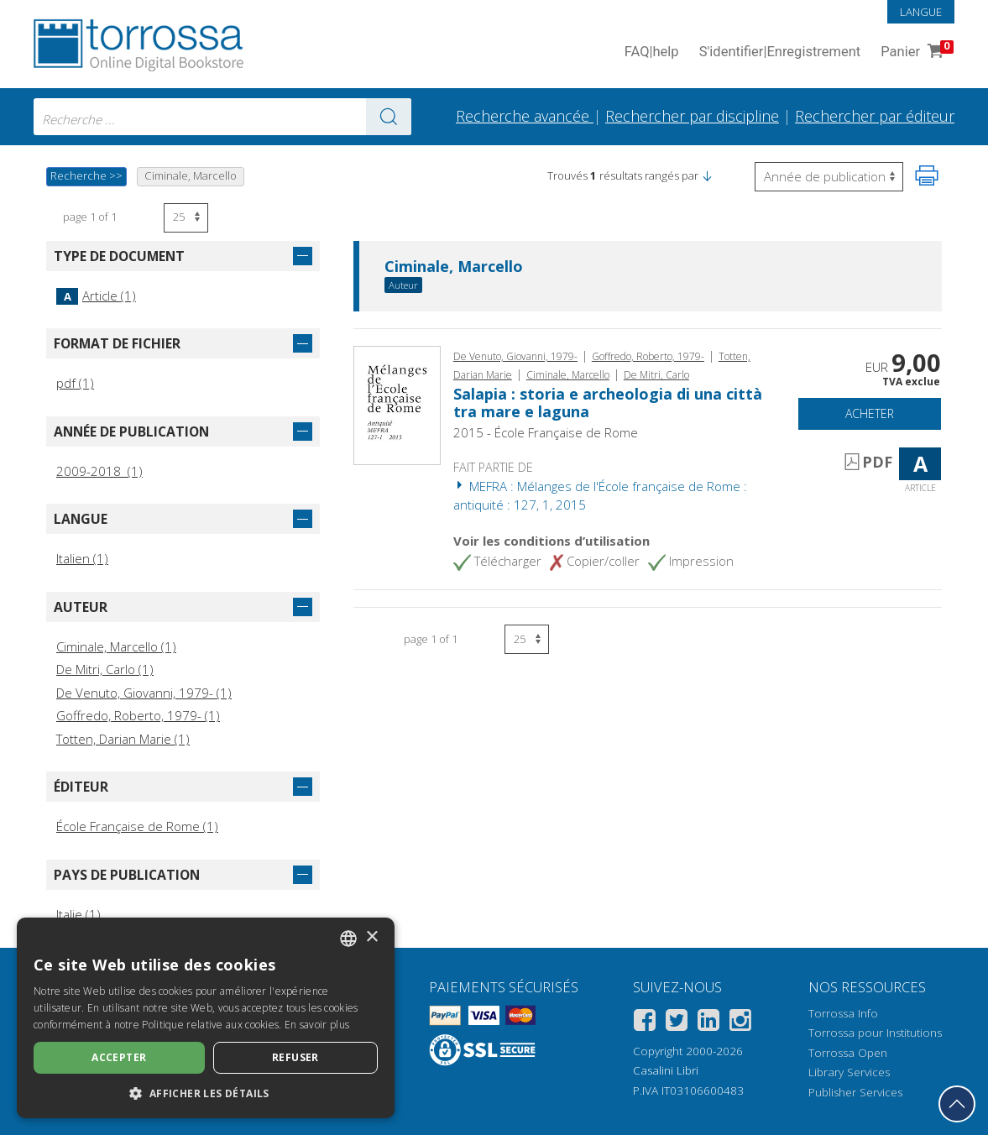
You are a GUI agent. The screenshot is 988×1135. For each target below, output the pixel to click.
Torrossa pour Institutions (875, 1032)
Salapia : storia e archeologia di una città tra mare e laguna (607, 403)
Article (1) (96, 295)
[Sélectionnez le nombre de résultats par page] (186, 218)
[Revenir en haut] (956, 1103)
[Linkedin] (708, 1023)
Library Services (849, 1072)
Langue (921, 11)
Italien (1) (82, 558)
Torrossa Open (847, 1052)
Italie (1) (78, 914)
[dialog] (206, 1018)
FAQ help (652, 52)
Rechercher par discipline (692, 116)
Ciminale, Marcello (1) (116, 646)
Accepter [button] (118, 1057)
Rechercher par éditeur (874, 116)
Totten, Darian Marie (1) (123, 738)
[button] (706, 175)
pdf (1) (75, 382)
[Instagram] (740, 1023)
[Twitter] (676, 1023)
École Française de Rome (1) (137, 826)
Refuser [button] (295, 1057)
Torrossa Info (843, 1013)
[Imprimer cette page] (927, 175)
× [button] (371, 937)
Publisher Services (855, 1092)
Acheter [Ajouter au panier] (869, 413)
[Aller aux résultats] (388, 116)
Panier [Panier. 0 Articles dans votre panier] (915, 52)
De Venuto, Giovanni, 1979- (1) (144, 692)
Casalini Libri (665, 1070)
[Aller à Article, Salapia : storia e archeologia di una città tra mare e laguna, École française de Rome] (397, 403)
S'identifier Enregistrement (780, 52)
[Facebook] (644, 1023)
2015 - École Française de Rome (545, 432)
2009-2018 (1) (99, 471)
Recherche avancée (524, 116)
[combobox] (222, 116)
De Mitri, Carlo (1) (105, 669)
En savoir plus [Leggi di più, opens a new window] (317, 1024)
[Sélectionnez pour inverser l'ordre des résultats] (829, 176)
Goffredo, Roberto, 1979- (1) (138, 715)
